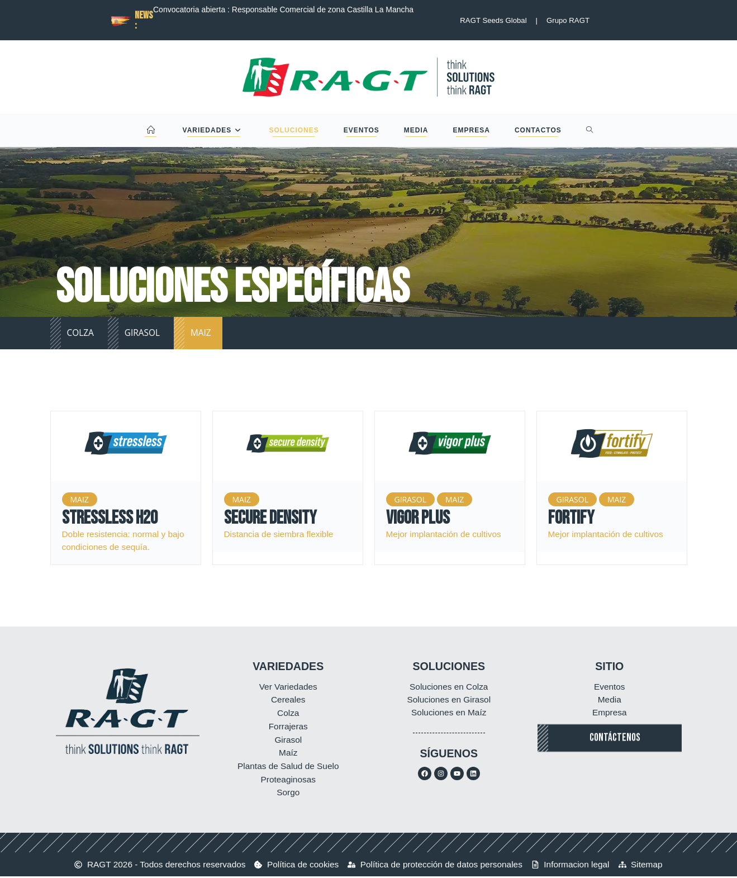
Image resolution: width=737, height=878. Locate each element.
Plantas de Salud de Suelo (288, 767)
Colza (288, 713)
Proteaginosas (288, 780)
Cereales (288, 700)
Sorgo (288, 794)
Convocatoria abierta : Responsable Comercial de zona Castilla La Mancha (283, 9)
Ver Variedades (288, 686)
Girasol (288, 740)
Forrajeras (288, 727)
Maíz (288, 753)
